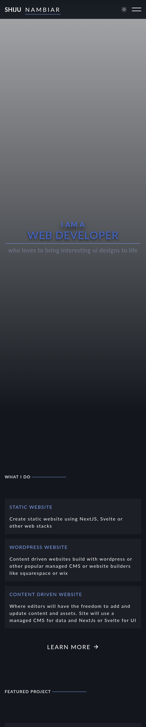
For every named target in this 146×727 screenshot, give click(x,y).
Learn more (73, 646)
